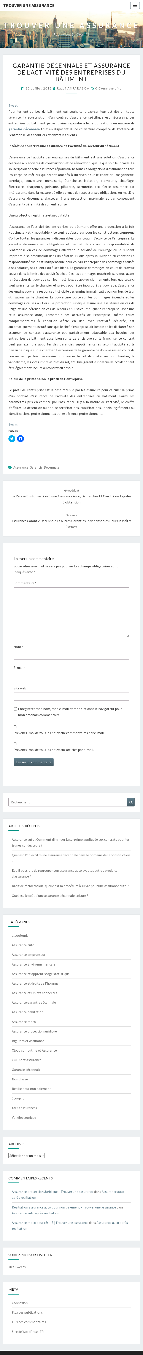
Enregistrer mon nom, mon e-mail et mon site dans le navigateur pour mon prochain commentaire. (70, 712)
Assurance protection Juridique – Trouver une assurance (53, 1191)
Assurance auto (23, 945)
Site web (20, 688)
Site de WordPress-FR (28, 1331)
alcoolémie (20, 935)
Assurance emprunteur (28, 954)
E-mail (20, 667)
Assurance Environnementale (33, 964)
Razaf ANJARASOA (73, 88)
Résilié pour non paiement (31, 1088)
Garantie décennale (26, 1069)
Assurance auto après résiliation (35, 1213)
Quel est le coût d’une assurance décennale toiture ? (50, 895)
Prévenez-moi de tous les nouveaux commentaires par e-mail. (59, 733)
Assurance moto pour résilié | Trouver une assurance (50, 1222)
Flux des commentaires (29, 1322)
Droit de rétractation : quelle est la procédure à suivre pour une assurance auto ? (70, 886)
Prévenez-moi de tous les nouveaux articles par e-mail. (54, 750)
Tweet (13, 105)
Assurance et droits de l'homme (35, 983)
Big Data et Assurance (28, 1041)
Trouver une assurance (28, 5)
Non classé (20, 1079)
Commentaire (25, 583)
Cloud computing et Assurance (34, 1050)
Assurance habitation (27, 1012)
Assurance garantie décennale (36, 467)
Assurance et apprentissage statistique (41, 974)
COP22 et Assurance (26, 1060)
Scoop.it (18, 1098)
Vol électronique (24, 1117)
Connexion (20, 1303)
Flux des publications (27, 1312)
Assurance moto (24, 1022)
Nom (18, 647)
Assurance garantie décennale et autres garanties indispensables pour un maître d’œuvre (71, 521)
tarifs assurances (24, 1108)
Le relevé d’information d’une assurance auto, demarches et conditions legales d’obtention (71, 496)
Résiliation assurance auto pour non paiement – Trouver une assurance (64, 1207)
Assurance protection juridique (34, 1031)
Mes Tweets (17, 1267)
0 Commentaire (108, 88)
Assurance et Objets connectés (34, 993)
